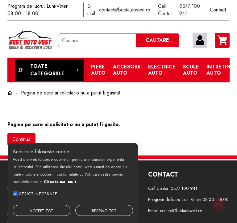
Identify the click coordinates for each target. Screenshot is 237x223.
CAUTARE (157, 40)
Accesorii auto (127, 70)
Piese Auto (98, 70)
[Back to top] (218, 204)
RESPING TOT (104, 211)
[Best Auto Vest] (30, 40)
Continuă (21, 139)
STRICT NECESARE (38, 194)
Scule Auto (191, 70)
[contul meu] (200, 40)
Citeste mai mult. (61, 182)
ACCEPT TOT (41, 211)
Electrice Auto (162, 70)
